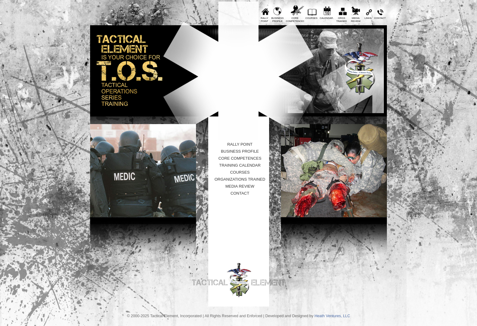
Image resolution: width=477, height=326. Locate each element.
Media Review (239, 186)
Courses (311, 18)
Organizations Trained (240, 179)
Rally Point (239, 144)
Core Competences (239, 158)
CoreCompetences (295, 20)
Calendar (326, 18)
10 (229, 125)
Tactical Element (360, 69)
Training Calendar (240, 165)
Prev (188, 22)
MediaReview (356, 20)
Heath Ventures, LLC (332, 316)
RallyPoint (264, 20)
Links (367, 18)
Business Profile (240, 151)
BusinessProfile (277, 20)
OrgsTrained (341, 20)
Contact (380, 18)
